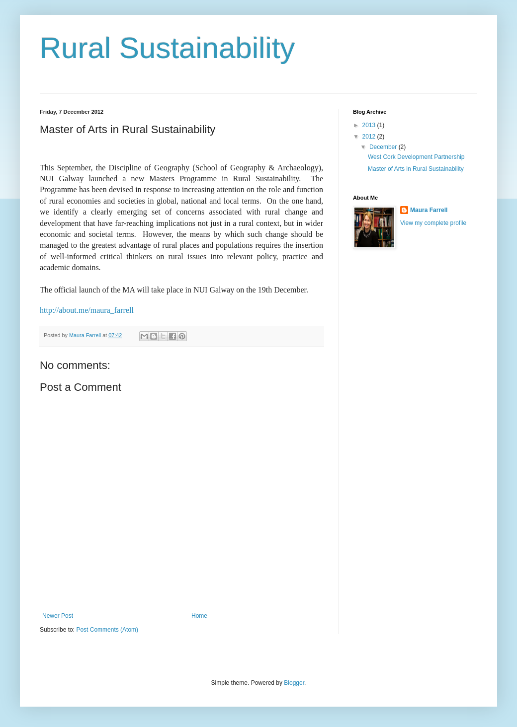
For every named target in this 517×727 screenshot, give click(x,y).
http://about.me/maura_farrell (87, 310)
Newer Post (57, 615)
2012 (369, 136)
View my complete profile (433, 222)
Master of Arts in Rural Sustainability (416, 168)
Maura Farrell (428, 210)
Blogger (294, 682)
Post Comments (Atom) (107, 629)
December (384, 147)
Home (199, 615)
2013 (369, 125)
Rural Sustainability (167, 48)
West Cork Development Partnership (416, 156)
